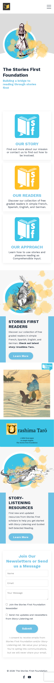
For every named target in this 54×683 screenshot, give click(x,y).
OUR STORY (27, 143)
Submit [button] (27, 628)
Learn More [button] (21, 356)
